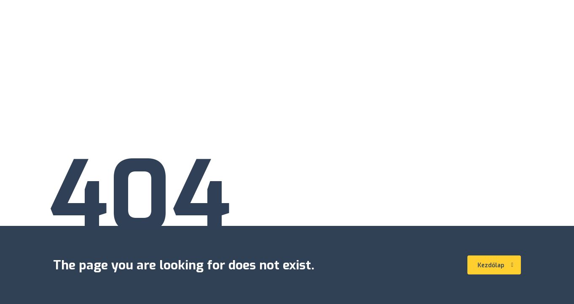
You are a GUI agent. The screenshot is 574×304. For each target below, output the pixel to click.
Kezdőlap (495, 265)
